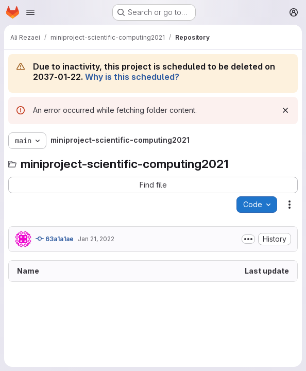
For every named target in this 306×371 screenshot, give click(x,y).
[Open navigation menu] (30, 12)
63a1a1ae (55, 238)
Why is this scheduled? (132, 77)
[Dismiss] (285, 110)
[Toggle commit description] (248, 239)
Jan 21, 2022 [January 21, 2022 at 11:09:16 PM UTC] (96, 239)
